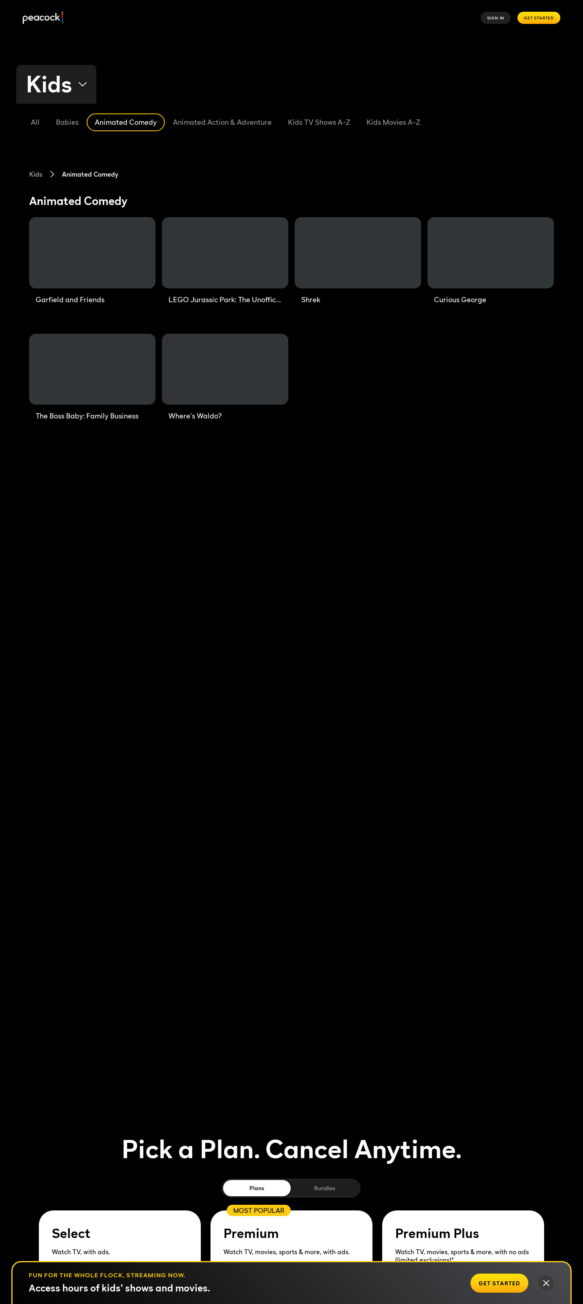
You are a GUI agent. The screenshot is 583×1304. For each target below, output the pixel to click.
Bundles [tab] (324, 1187)
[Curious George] (491, 261)
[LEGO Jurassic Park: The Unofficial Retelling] (225, 261)
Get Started (539, 17)
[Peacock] (43, 18)
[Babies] (67, 122)
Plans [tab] (256, 1187)
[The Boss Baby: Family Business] (92, 377)
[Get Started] (499, 1283)
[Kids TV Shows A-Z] (319, 122)
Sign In (496, 17)
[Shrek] (358, 261)
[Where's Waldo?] (225, 377)
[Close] (546, 1283)
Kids (36, 174)
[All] (35, 122)
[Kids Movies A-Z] (393, 122)
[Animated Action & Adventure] (222, 122)
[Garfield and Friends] (92, 261)
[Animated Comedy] (126, 122)
